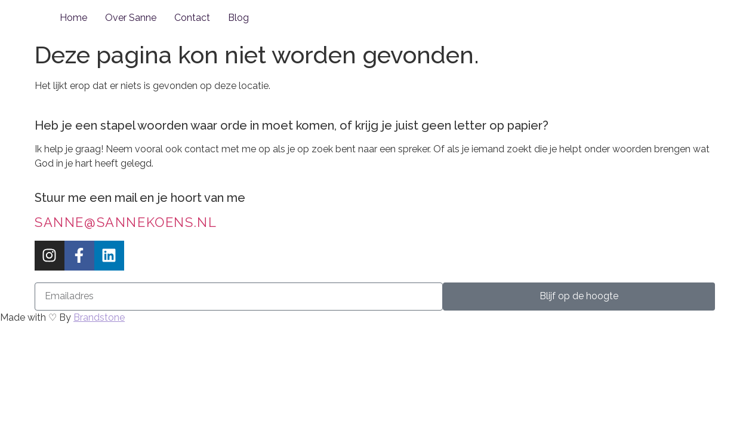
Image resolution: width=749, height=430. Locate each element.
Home (73, 17)
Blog (238, 17)
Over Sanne (130, 17)
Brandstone (99, 317)
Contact (192, 17)
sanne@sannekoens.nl (126, 222)
